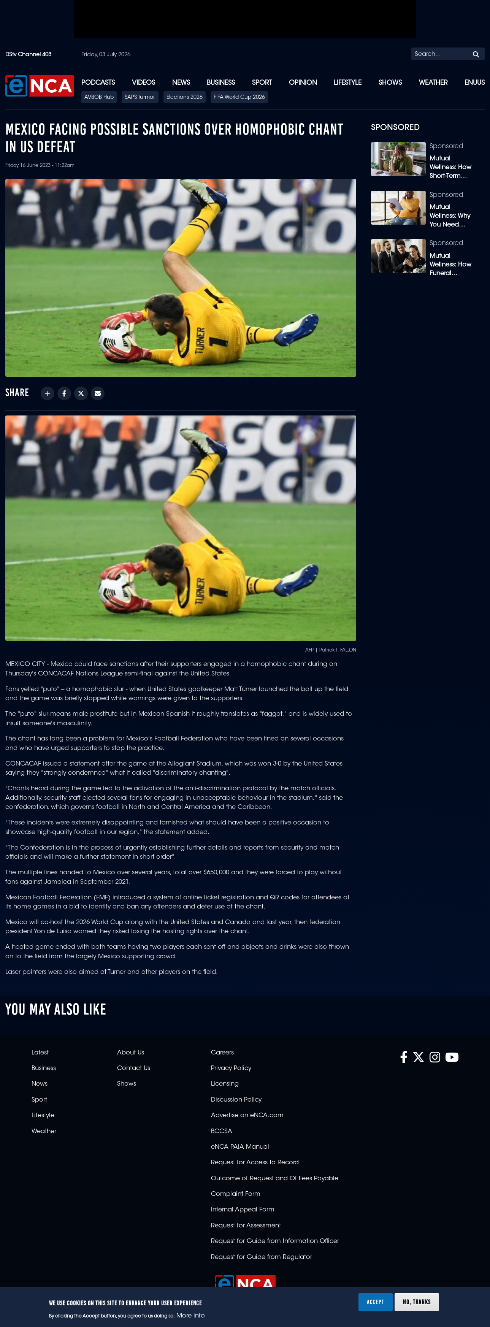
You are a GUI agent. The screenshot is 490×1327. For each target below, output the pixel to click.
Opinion (303, 83)
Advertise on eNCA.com (247, 1116)
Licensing (225, 1084)
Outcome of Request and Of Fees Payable (274, 1179)
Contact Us (133, 1068)
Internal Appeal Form (242, 1210)
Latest (40, 1053)
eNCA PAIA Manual (240, 1147)
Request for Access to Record (255, 1163)
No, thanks (417, 1302)
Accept (375, 1302)
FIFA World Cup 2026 (239, 97)
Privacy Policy (231, 1068)
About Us (130, 1053)
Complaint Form (235, 1194)
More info (190, 1316)
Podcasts (98, 83)
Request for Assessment (246, 1226)
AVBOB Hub (99, 97)
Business (221, 83)
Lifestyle (348, 83)
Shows (390, 83)
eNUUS (475, 83)
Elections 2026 (185, 97)
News (181, 83)
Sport (262, 83)
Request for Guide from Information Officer (275, 1241)
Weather (433, 83)
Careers (222, 1053)
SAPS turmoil (140, 97)
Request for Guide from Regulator (261, 1257)
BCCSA (221, 1132)
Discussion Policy (236, 1100)
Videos (143, 83)
